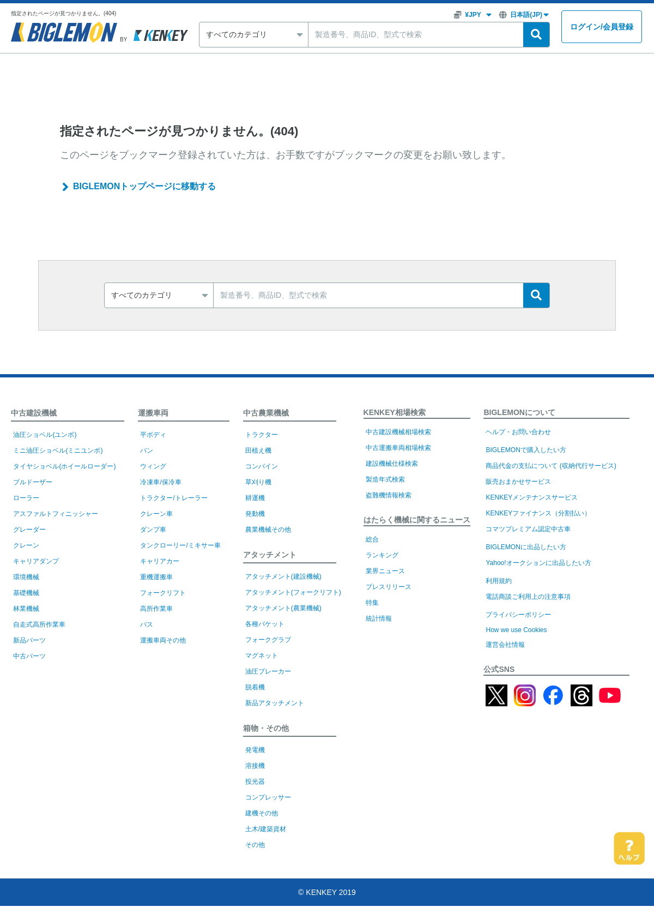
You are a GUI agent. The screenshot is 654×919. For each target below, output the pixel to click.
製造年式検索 (385, 479)
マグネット (261, 655)
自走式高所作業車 (39, 624)
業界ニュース (385, 571)
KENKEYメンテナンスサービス (532, 497)
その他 (255, 845)
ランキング (382, 555)
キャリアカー (159, 561)
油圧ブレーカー (268, 671)
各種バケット (264, 624)
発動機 (255, 514)
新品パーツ (29, 640)
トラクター (261, 435)
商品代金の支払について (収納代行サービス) (551, 466)
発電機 (255, 750)
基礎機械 (26, 593)
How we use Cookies (516, 630)
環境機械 (26, 577)
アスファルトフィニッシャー (55, 514)
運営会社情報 (505, 644)
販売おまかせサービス (518, 481)
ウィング (153, 466)
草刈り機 (258, 482)
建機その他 (261, 813)
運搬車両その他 (163, 640)
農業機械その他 (268, 529)
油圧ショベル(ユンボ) (44, 435)
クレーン (26, 545)
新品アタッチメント (274, 703)
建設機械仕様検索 (392, 463)
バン (146, 450)
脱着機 (255, 687)
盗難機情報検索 (388, 495)
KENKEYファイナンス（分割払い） (538, 513)
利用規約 (499, 581)
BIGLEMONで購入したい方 (526, 450)
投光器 (255, 781)
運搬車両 (153, 413)
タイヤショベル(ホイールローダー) (64, 466)
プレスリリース (388, 587)
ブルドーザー (32, 482)
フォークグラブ (268, 640)
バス (146, 624)
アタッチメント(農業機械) (283, 608)
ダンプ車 (153, 529)
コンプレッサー (268, 797)
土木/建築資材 (265, 829)
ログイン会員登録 (601, 27)
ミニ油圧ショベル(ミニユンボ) (57, 450)
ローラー (26, 498)
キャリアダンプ (36, 561)
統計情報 (379, 618)
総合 (372, 539)
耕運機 (255, 498)
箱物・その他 (266, 728)
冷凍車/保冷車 (160, 482)
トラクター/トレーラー (173, 498)
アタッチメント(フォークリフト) (293, 592)
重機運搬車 (156, 577)
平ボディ (153, 435)
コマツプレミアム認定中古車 (528, 529)
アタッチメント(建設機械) (283, 576)
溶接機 (255, 766)
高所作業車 (156, 608)
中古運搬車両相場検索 (398, 448)
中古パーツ (29, 656)
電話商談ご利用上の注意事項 (528, 596)
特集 (372, 602)
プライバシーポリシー (518, 614)
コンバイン (261, 466)
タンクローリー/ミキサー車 (180, 545)
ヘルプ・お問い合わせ (518, 432)
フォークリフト (163, 593)
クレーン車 (156, 514)
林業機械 (26, 608)
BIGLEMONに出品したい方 (526, 547)
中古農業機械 (266, 413)
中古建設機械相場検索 (398, 432)
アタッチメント (269, 554)
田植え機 (258, 450)
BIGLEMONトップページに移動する (144, 186)
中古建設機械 (34, 413)
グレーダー (29, 529)
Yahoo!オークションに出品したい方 (538, 563)
